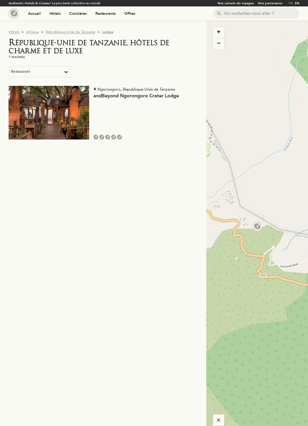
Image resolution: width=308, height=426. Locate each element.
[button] (254, 223)
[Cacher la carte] (218, 420)
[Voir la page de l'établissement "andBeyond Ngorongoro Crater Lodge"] (103, 112)
